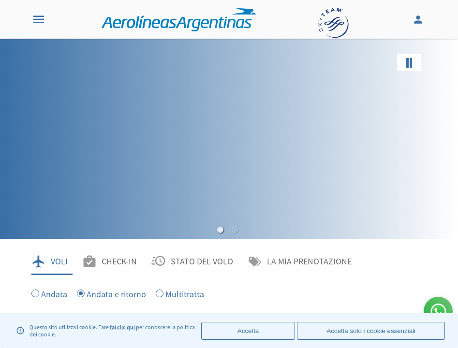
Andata (54, 293)
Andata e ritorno (116, 293)
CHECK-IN (119, 261)
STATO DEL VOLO (202, 261)
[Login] (419, 19)
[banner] (229, 193)
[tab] (52, 261)
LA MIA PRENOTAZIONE (309, 261)
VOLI (59, 261)
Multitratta (184, 293)
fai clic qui (122, 327)
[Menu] (38, 19)
